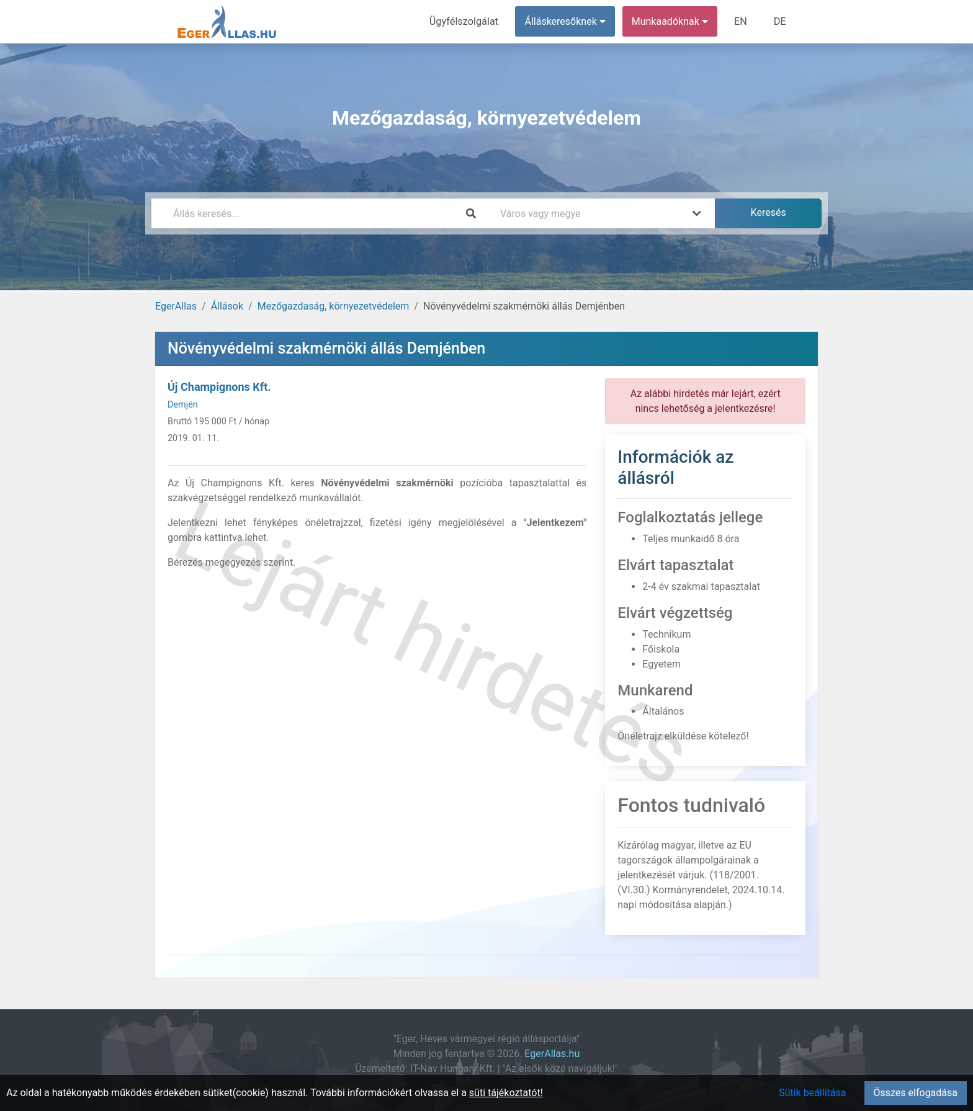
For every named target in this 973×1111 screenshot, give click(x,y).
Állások (227, 306)
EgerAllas (176, 306)
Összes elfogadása (915, 1093)
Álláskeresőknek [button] (566, 21)
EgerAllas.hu (552, 1054)
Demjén (183, 404)
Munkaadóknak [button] (671, 21)
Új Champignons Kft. (219, 386)
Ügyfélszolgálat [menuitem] (466, 21)
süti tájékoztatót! (506, 1093)
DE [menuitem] (780, 21)
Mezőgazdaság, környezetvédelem (334, 306)
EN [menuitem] (741, 21)
